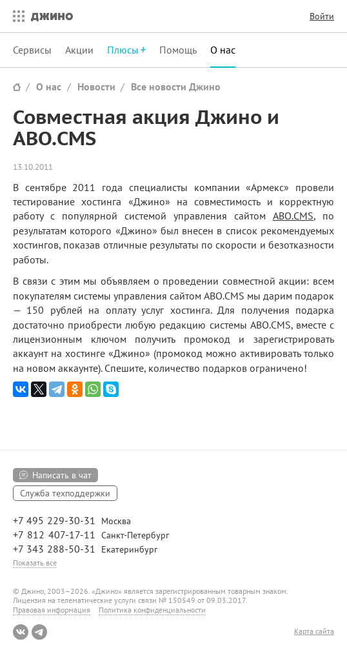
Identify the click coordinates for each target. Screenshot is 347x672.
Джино (52, 16)
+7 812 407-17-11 (54, 534)
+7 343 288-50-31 (54, 548)
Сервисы (32, 49)
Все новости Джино (176, 86)
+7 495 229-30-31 (54, 520)
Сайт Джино (17, 87)
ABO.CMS (293, 215)
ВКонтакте (20, 632)
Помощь (178, 49)
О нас (222, 49)
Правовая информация (51, 610)
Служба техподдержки (65, 493)
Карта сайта (314, 631)
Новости (96, 86)
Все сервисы (15, 16)
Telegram (39, 632)
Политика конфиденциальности (152, 610)
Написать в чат (62, 475)
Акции (79, 49)
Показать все (35, 562)
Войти (322, 16)
